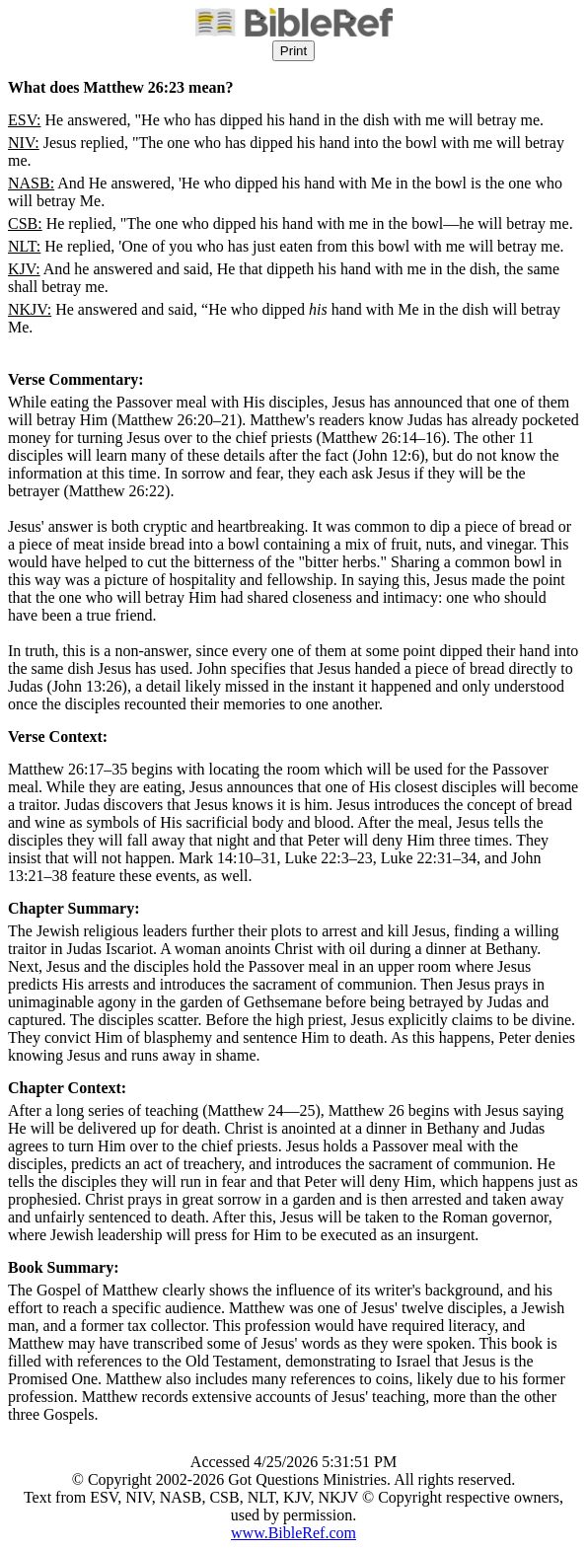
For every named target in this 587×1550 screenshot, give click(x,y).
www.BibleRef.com (293, 1532)
